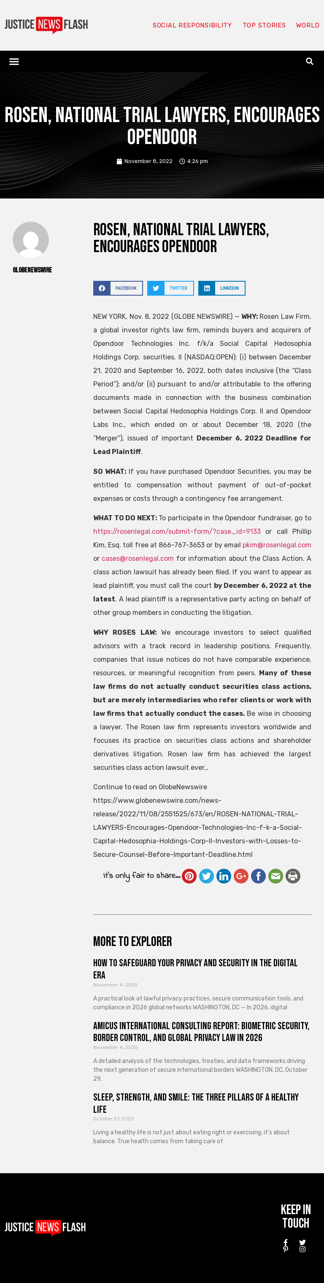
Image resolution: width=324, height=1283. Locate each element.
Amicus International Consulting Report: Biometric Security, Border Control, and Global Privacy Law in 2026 (201, 1032)
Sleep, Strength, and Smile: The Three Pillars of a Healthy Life (196, 1103)
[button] (14, 61)
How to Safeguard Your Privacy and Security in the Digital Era (195, 969)
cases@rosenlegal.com (138, 559)
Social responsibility (192, 25)
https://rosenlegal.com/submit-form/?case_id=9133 (177, 531)
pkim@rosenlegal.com (277, 545)
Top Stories (264, 25)
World (308, 25)
